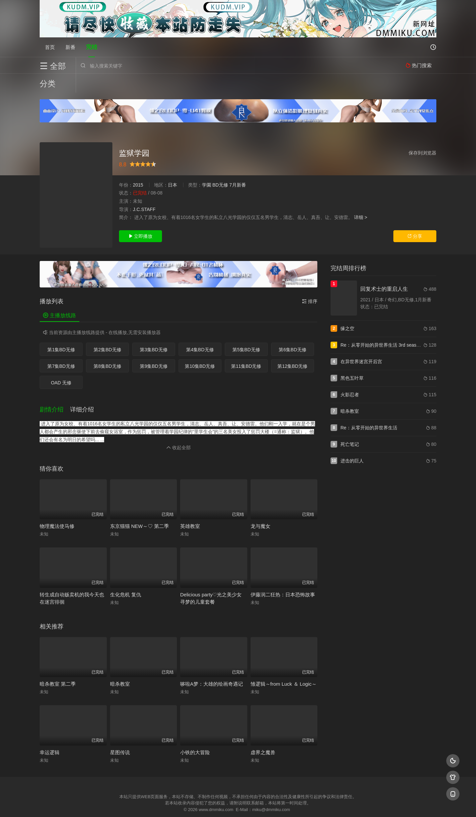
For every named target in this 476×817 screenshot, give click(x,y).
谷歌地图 (291, 803)
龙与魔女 (260, 507)
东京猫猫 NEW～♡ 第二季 (139, 507)
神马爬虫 (211, 803)
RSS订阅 (158, 803)
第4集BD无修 (200, 330)
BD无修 (220, 166)
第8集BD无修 (107, 347)
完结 (91, 47)
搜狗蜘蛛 (238, 803)
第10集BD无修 (200, 347)
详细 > (360, 198)
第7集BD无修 (61, 347)
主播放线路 (59, 296)
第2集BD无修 (107, 330)
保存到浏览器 (422, 134)
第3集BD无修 (153, 330)
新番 (70, 47)
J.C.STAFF (144, 190)
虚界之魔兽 (263, 733)
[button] (55, 391)
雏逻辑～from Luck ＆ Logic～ (284, 665)
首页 (50, 47)
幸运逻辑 (50, 733)
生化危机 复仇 (125, 576)
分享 (415, 217)
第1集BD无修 (61, 330)
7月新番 (237, 166)
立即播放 (140, 217)
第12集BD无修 (292, 347)
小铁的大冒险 (195, 733)
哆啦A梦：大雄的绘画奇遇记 (211, 665)
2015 (138, 166)
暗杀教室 (120, 665)
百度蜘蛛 (184, 803)
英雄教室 (190, 507)
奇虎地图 (264, 803)
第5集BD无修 (246, 330)
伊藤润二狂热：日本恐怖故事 (283, 576)
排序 (309, 282)
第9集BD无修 (153, 347)
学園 (206, 166)
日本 (172, 166)
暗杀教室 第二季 (58, 665)
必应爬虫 (318, 803)
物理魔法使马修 (57, 507)
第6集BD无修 (292, 330)
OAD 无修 (61, 363)
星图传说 (120, 733)
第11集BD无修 (246, 347)
